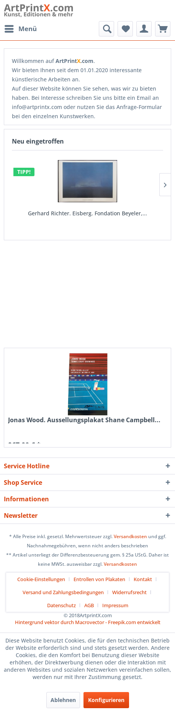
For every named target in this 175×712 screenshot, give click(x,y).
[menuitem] (20, 28)
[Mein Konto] (144, 28)
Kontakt (143, 579)
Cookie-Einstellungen (41, 579)
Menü (21, 28)
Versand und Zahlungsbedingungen (63, 592)
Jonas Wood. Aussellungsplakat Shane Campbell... (84, 420)
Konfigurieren (106, 700)
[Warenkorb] (162, 28)
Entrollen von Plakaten (99, 579)
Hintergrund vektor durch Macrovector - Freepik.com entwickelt (87, 622)
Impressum (115, 605)
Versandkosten (130, 536)
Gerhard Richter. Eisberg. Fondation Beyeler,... (87, 213)
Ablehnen (63, 700)
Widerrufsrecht (129, 592)
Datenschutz (61, 605)
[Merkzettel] (125, 28)
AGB (89, 605)
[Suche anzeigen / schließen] (106, 28)
